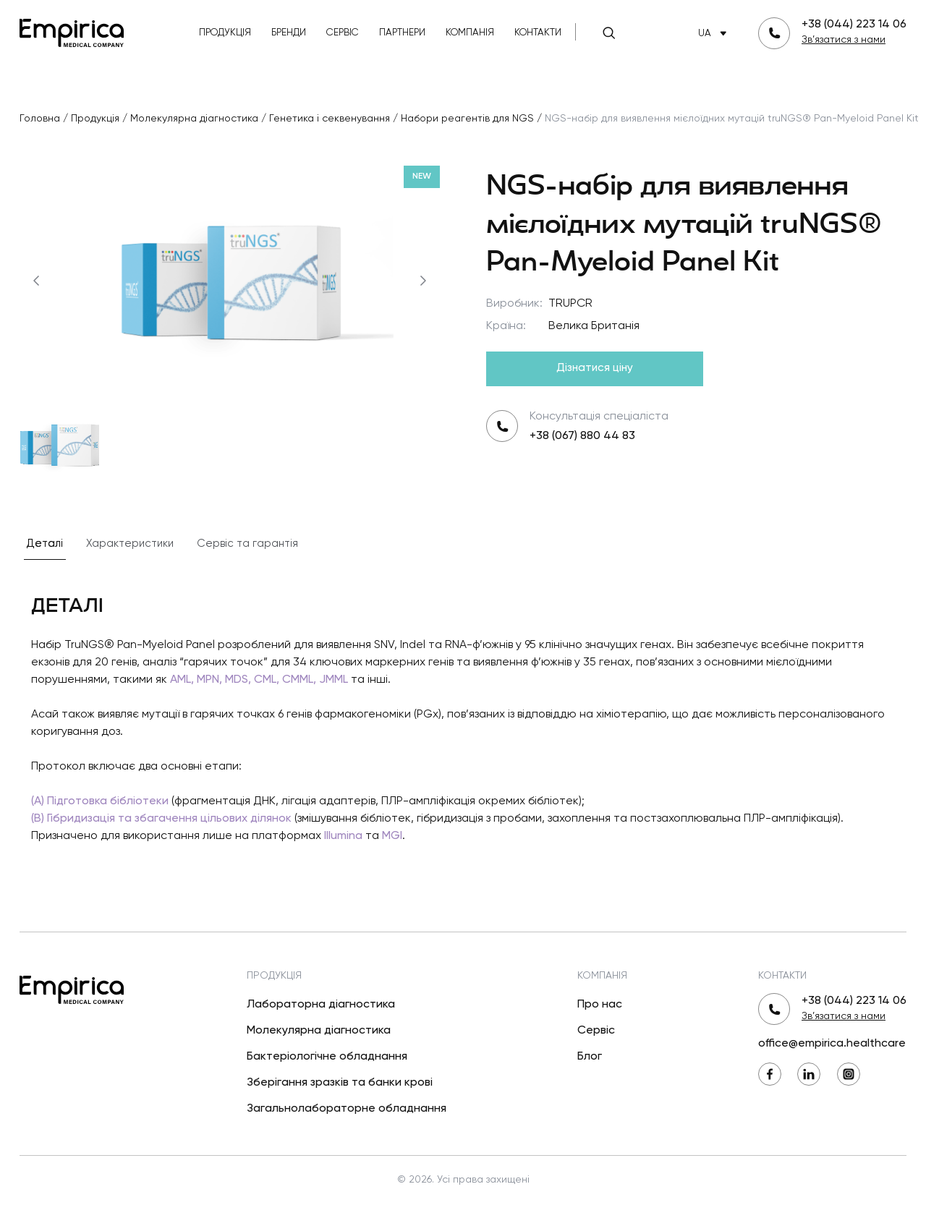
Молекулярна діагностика (319, 1030)
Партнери (402, 33)
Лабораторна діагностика (321, 1004)
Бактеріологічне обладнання (327, 1057)
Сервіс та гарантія (247, 543)
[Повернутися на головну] (72, 31)
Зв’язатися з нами (843, 40)
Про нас (599, 1004)
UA (715, 34)
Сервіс (342, 33)
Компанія (470, 33)
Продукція (225, 33)
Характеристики (130, 543)
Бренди (288, 33)
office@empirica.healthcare (832, 1043)
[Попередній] (36, 280)
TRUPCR (570, 304)
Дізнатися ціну (594, 368)
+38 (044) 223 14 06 (854, 24)
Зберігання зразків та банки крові (340, 1083)
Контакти (537, 33)
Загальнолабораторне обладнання (346, 1109)
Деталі (45, 543)
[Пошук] (609, 33)
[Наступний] (423, 280)
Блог (589, 1057)
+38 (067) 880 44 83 (582, 436)
